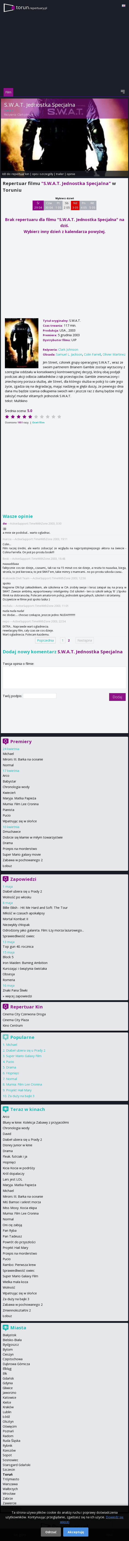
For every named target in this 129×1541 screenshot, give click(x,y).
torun (31, 7)
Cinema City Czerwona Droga (24, 1014)
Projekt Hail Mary (18, 1090)
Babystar (9, 781)
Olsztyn (8, 1421)
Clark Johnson (25, 115)
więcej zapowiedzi (18, 996)
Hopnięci (12, 1073)
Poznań (8, 1431)
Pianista (8, 810)
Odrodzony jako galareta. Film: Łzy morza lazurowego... (43, 930)
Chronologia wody (16, 787)
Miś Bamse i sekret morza (22, 1202)
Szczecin (9, 1469)
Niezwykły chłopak (16, 925)
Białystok (9, 1335)
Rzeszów (9, 1450)
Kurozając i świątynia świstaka (25, 968)
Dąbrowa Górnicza (16, 1364)
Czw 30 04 (49, 205)
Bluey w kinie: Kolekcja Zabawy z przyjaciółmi (36, 1122)
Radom (8, 1436)
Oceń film (38, 422)
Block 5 (8, 957)
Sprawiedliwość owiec (19, 936)
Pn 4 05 (84, 205)
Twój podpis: (13, 696)
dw (5, 523)
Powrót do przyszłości (19, 1242)
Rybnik (7, 1445)
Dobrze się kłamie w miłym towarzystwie (33, 837)
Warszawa (10, 1484)
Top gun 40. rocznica (18, 946)
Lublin (7, 1412)
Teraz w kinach (27, 1109)
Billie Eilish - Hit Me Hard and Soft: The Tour (35, 907)
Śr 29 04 (38, 205)
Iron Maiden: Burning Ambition (25, 963)
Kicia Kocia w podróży (19, 1168)
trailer (60, 174)
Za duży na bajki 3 (21, 1096)
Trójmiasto (11, 1479)
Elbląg (7, 1368)
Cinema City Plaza (16, 1020)
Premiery (20, 741)
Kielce (7, 1402)
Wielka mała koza (15, 1282)
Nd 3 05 (75, 205)
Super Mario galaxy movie (22, 854)
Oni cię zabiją (12, 1225)
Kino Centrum (13, 1025)
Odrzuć (50, 1532)
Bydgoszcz (11, 1344)
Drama (8, 843)
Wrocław (9, 1493)
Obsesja (9, 974)
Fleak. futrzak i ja (15, 1156)
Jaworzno (9, 1392)
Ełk (5, 1373)
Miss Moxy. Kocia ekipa (20, 1208)
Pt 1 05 (58, 205)
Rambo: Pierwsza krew (19, 1265)
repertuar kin (20, 174)
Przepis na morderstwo (20, 849)
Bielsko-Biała (12, 1340)
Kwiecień (9, 793)
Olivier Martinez (114, 354)
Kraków (8, 1407)
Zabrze (8, 1498)
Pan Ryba (10, 1230)
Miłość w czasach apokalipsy (24, 913)
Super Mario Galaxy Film (24, 1056)
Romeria (9, 980)
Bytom (8, 1349)
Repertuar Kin (26, 1007)
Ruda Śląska (11, 1440)
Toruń (7, 1474)
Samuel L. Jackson (69, 354)
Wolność (9, 1287)
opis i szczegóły (42, 174)
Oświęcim (10, 1426)
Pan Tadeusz (12, 1236)
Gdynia (8, 1383)
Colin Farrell (92, 354)
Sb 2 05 (67, 205)
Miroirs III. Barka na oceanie (23, 759)
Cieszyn (8, 1354)
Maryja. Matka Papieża (19, 798)
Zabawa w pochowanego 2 (23, 860)
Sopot (7, 1455)
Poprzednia (45, 640)
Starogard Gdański (16, 1465)
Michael (8, 754)
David (7, 1134)
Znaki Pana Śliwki (15, 990)
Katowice (9, 1397)
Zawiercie (10, 1503)
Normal (8, 765)
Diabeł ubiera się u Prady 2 (22, 891)
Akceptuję (76, 1532)
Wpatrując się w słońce (20, 821)
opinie (71, 174)
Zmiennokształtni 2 (17, 1310)
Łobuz (7, 866)
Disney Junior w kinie (17, 1145)
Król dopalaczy (13, 1173)
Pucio (7, 815)
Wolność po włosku (17, 897)
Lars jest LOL (12, 1179)
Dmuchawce (12, 831)
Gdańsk (8, 1378)
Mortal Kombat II (15, 919)
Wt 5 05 (92, 205)
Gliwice (8, 1388)
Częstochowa (13, 1359)
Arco (6, 775)
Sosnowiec (10, 1460)
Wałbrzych (10, 1489)
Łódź (6, 1416)
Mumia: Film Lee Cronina (21, 804)
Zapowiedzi (23, 879)
